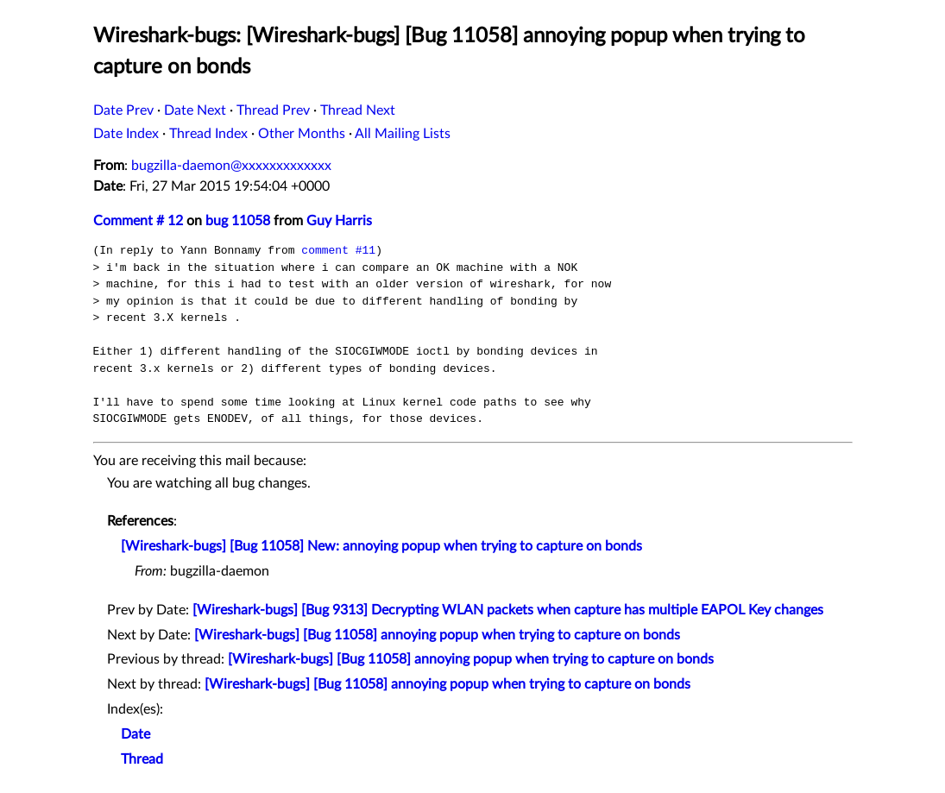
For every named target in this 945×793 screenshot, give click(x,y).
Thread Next (357, 110)
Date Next (195, 110)
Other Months (301, 134)
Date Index (126, 134)
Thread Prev (273, 110)
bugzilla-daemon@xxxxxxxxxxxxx (231, 166)
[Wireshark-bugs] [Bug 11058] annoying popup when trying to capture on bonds (437, 635)
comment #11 (338, 250)
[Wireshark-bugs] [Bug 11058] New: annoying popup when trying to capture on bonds (381, 546)
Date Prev (123, 110)
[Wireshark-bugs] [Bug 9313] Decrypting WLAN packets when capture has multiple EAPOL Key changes (507, 610)
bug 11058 (237, 221)
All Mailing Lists (402, 134)
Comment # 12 (138, 221)
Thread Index (208, 134)
